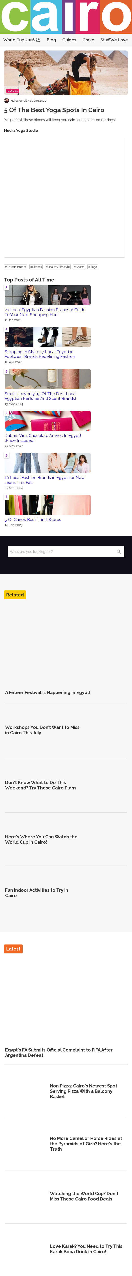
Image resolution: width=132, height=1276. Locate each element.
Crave (88, 40)
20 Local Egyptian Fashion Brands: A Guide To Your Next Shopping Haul (45, 312)
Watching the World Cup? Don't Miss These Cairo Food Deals (84, 1196)
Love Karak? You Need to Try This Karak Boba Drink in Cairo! (86, 1249)
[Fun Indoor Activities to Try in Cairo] (106, 893)
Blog (51, 40)
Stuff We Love (114, 40)
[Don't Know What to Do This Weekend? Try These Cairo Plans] (106, 785)
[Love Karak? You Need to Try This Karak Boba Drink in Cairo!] (26, 1249)
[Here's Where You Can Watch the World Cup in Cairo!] (106, 840)
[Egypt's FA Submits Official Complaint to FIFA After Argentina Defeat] (66, 998)
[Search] (118, 551)
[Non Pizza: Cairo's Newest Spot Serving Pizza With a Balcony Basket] (26, 1092)
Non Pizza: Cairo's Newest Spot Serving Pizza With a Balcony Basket (83, 1091)
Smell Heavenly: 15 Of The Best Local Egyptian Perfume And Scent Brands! (40, 396)
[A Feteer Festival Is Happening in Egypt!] (66, 644)
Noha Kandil (19, 100)
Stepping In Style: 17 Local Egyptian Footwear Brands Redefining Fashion (40, 354)
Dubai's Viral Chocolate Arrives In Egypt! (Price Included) (43, 438)
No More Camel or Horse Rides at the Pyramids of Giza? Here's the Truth (86, 1144)
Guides (69, 40)
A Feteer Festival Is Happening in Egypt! (47, 692)
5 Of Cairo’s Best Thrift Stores (33, 519)
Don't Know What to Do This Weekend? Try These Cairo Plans (40, 785)
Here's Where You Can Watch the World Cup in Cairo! (41, 839)
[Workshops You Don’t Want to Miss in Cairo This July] (106, 730)
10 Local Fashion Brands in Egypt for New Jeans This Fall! (45, 480)
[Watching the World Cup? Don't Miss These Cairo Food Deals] (26, 1197)
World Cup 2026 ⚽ (22, 40)
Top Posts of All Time (29, 280)
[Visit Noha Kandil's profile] (6, 100)
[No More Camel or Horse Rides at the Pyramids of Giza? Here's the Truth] (26, 1144)
